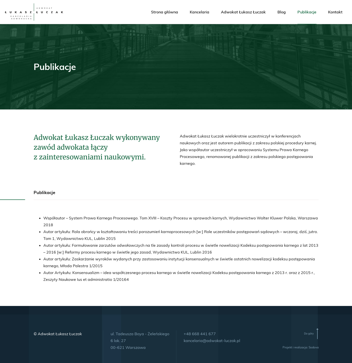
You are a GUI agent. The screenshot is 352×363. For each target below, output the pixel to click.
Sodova (314, 347)
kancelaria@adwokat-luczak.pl (212, 340)
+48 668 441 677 (200, 333)
